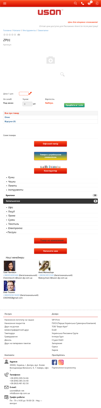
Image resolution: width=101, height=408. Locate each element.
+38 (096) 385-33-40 (19, 380)
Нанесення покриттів (14, 323)
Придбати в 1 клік (74, 105)
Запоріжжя (57, 343)
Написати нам (50, 251)
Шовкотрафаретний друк (16, 329)
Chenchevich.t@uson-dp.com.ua (17, 277)
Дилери (55, 314)
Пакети (12, 185)
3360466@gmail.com (13, 297)
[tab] (50, 113)
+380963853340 (46, 275)
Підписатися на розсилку (64, 367)
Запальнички (51, 201)
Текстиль (13, 224)
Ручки (11, 177)
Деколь (7, 340)
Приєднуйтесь (58, 355)
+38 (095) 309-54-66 (19, 378)
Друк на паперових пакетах (17, 343)
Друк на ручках (11, 326)
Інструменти (15, 190)
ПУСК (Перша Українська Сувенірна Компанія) (74, 323)
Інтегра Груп (58, 336)
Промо (11, 215)
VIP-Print (56, 319)
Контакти (9, 355)
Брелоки (51, 195)
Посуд (11, 211)
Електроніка (15, 228)
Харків (55, 350)
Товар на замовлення (52, 240)
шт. (34, 103)
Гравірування (10, 336)
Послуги (11, 232)
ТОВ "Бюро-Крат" (60, 326)
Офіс (10, 207)
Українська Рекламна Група (65, 333)
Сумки (11, 220)
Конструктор (50, 170)
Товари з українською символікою (50, 155)
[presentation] (50, 117)
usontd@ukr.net (17, 390)
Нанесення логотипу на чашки (19, 319)
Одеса (55, 346)
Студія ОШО (57, 340)
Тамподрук (9, 333)
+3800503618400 (11, 295)
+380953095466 (11, 275)
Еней (54, 329)
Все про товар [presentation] (12, 113)
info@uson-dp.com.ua (20, 393)
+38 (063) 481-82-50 (19, 383)
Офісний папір (50, 143)
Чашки (12, 181)
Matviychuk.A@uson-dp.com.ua (52, 277)
